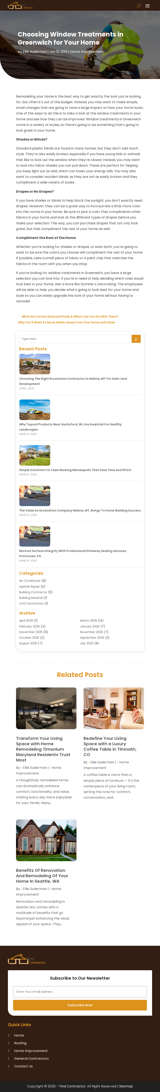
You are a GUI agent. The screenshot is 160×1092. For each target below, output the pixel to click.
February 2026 (29, 626)
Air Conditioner (30, 581)
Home (19, 1035)
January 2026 (90, 626)
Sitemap (126, 1086)
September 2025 (92, 638)
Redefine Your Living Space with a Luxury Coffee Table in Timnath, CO (110, 746)
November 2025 (91, 632)
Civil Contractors (31, 603)
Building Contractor (33, 592)
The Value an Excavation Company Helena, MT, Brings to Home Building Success (80, 510)
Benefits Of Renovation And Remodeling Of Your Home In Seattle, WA (42, 875)
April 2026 (26, 620)
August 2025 (28, 643)
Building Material (31, 598)
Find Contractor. (72, 1086)
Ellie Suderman (35, 51)
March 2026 (88, 620)
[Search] (136, 339)
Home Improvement (87, 51)
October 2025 (29, 638)
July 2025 (86, 643)
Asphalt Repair (29, 586)
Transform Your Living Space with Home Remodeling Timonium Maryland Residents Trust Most (43, 749)
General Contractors (31, 1058)
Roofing (20, 1043)
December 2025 (30, 632)
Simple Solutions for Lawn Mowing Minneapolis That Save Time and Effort (75, 470)
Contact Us (23, 1066)
